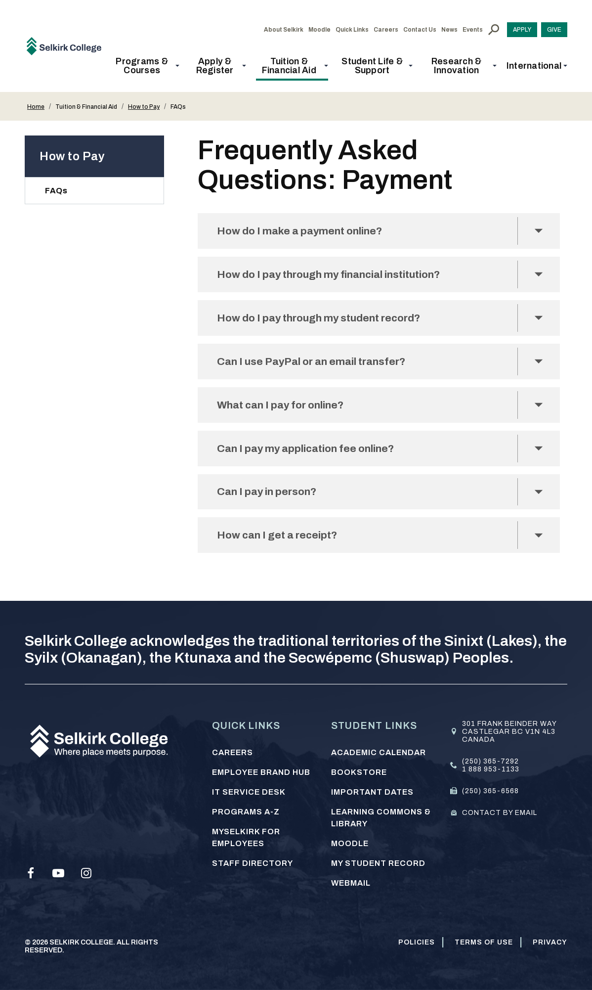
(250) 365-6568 (490, 791)
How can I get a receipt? (280, 543)
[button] (144, 65)
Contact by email (499, 812)
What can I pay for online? (283, 409)
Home (35, 106)
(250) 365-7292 (490, 761)
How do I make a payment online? (303, 231)
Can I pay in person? (269, 498)
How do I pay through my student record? (324, 320)
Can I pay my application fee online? (309, 454)
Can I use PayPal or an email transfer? (316, 365)
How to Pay (144, 106)
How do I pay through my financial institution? (335, 276)
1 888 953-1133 (490, 769)
